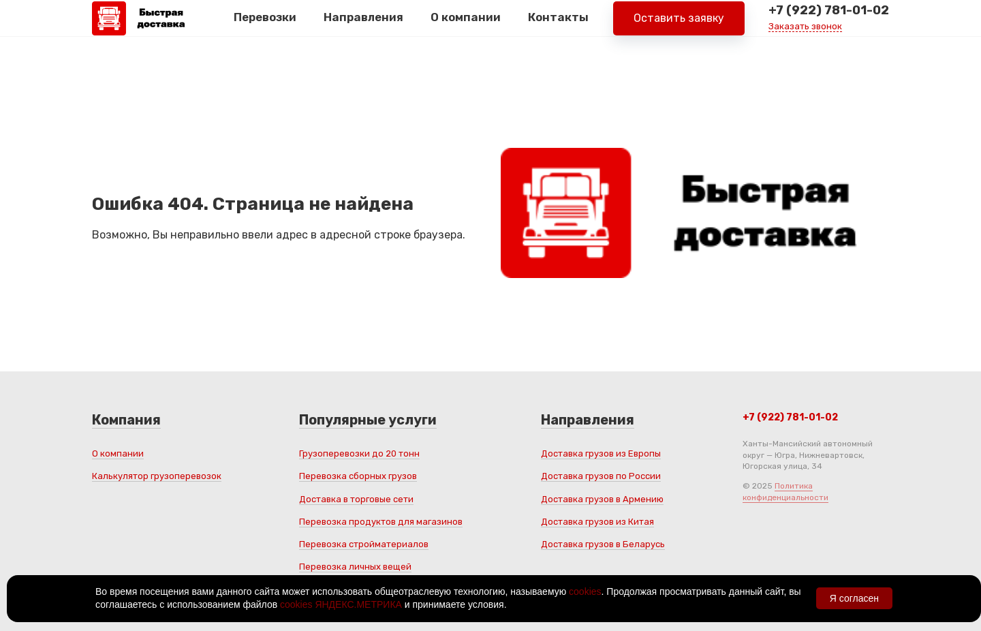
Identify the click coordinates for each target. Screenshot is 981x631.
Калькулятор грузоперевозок (156, 476)
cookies (585, 591)
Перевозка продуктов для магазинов (381, 522)
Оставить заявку (679, 26)
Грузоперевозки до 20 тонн (359, 453)
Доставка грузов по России (601, 476)
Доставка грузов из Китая (597, 522)
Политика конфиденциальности (785, 491)
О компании (466, 26)
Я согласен (854, 598)
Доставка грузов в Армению (602, 499)
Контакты (558, 26)
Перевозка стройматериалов (364, 544)
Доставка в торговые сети (356, 499)
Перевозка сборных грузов (358, 476)
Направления (363, 26)
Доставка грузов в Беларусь (603, 544)
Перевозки (265, 26)
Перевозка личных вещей (355, 566)
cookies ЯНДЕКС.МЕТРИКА (341, 604)
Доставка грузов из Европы (601, 453)
